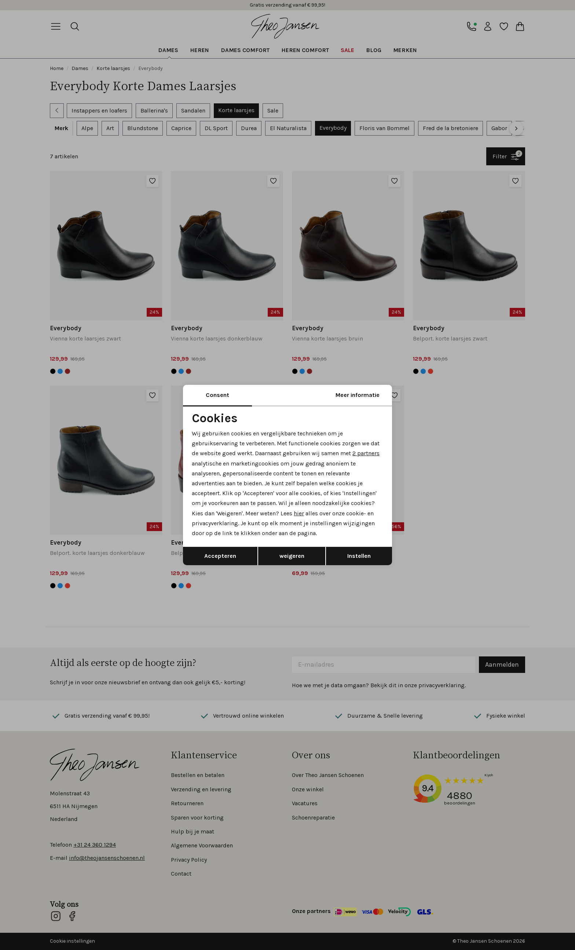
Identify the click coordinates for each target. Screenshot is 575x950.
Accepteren (220, 555)
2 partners (366, 453)
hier (299, 513)
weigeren (291, 555)
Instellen (359, 555)
